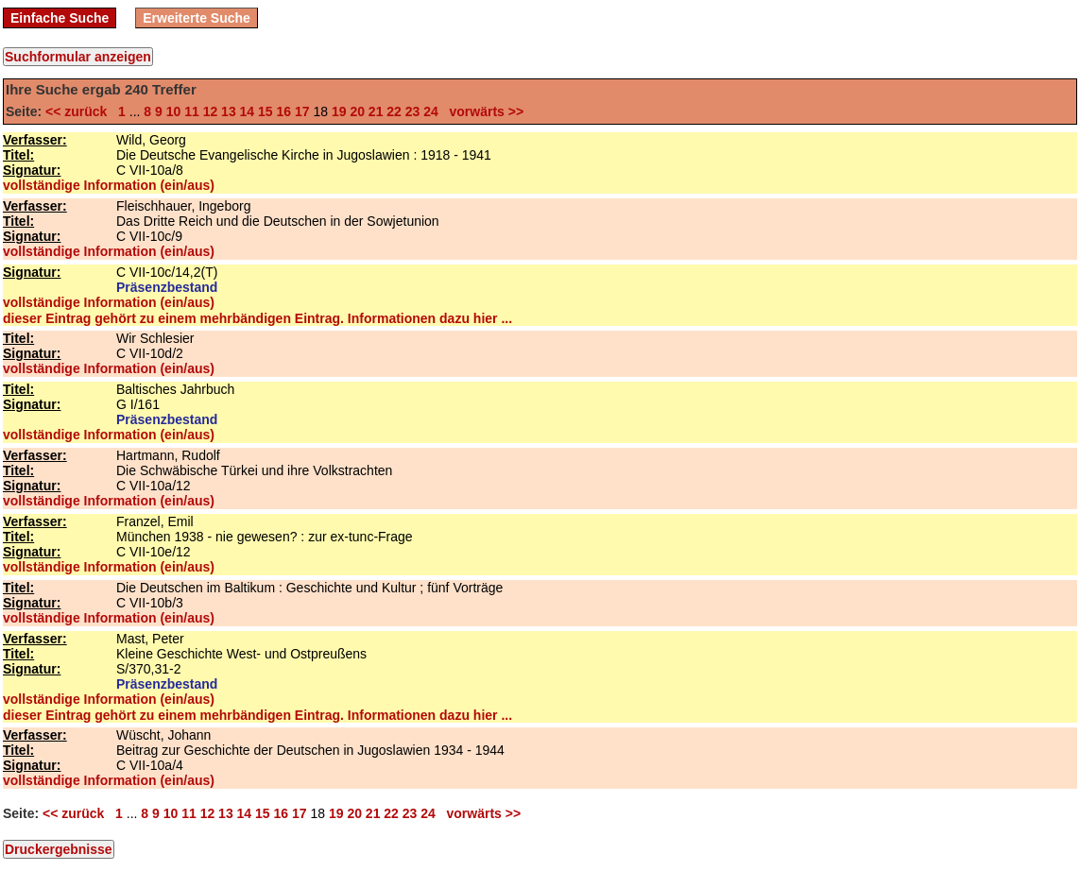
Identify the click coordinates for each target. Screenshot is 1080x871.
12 (210, 111)
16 (284, 111)
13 (228, 111)
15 (265, 111)
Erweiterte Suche (196, 18)
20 (357, 111)
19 (339, 111)
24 (430, 111)
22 (394, 111)
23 (412, 111)
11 (191, 111)
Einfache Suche (59, 18)
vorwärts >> (482, 111)
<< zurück (79, 111)
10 (173, 111)
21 (376, 111)
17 (302, 111)
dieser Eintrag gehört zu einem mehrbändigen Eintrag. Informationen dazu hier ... (257, 318)
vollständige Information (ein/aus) (108, 185)
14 (247, 111)
